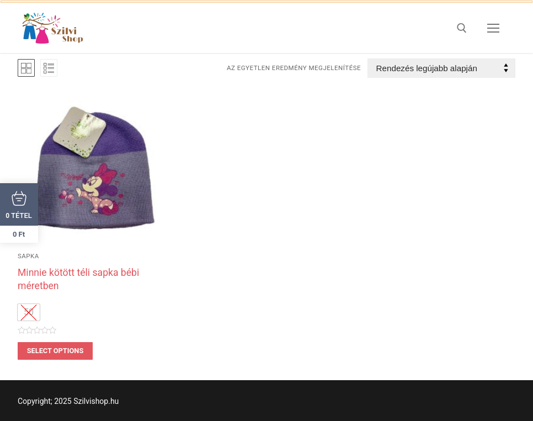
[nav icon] (493, 28)
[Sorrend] (441, 68)
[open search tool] (462, 28)
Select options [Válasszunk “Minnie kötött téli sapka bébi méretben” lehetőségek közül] (55, 351)
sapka (28, 256)
